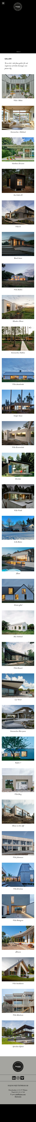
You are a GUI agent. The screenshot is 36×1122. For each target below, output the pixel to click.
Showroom (18, 1097)
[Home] (17, 6)
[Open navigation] (3, 3)
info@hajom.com (20, 1094)
